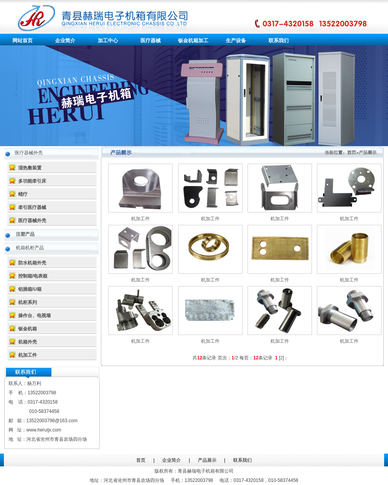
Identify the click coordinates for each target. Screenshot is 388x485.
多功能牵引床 (32, 181)
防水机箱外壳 (32, 263)
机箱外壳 (27, 342)
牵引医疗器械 (32, 207)
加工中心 (108, 40)
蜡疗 (23, 194)
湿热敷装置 (30, 168)
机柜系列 (27, 302)
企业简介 (65, 40)
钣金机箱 (27, 328)
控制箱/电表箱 (32, 276)
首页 (140, 460)
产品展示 (207, 460)
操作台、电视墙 (34, 315)
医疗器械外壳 (32, 220)
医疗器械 (150, 40)
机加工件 (27, 355)
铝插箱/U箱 (30, 289)
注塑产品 (25, 234)
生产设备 (236, 40)
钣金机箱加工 (193, 40)
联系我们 (278, 40)
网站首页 (22, 40)
